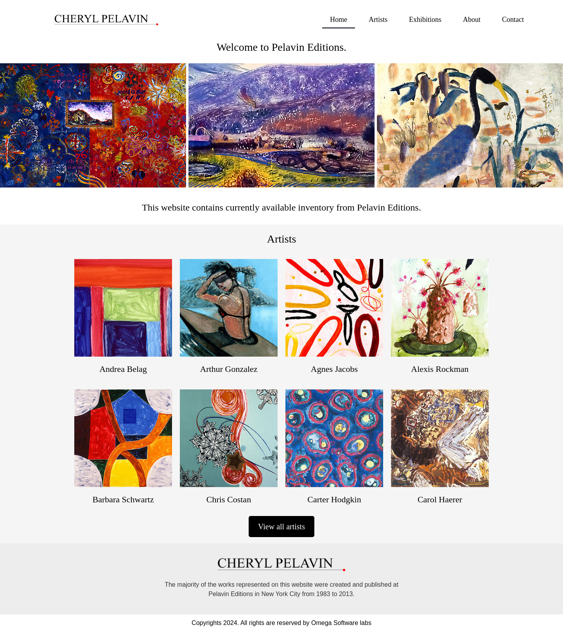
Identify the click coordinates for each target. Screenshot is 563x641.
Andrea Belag (123, 369)
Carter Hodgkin (334, 499)
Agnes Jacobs (334, 369)
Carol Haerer (440, 499)
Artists (378, 19)
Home (338, 19)
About (472, 19)
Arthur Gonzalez (228, 369)
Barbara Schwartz (123, 499)
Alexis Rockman (439, 369)
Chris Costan (228, 499)
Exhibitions (425, 19)
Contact (513, 19)
